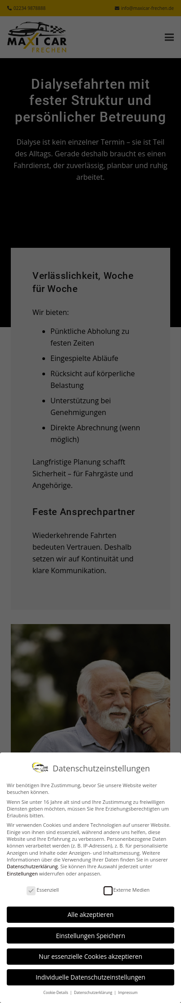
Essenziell (43, 889)
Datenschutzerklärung (32, 866)
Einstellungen (22, 873)
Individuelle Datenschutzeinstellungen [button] (90, 977)
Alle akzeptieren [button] (90, 914)
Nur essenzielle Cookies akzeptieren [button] (90, 956)
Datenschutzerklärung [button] (93, 992)
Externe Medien (127, 889)
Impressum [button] (128, 992)
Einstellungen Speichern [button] (90, 935)
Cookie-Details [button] (56, 992)
